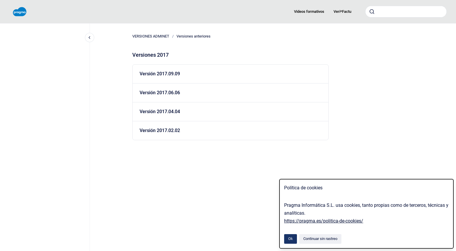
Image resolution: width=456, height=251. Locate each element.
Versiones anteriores (194, 36)
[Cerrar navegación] (89, 37)
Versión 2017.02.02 (160, 130)
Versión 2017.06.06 (160, 92)
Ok (290, 238)
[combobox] (406, 11)
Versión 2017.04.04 (160, 111)
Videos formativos (309, 11)
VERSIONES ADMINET (150, 36)
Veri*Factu (342, 11)
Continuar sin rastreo (320, 238)
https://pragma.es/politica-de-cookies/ (323, 221)
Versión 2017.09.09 (160, 73)
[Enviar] (372, 11)
